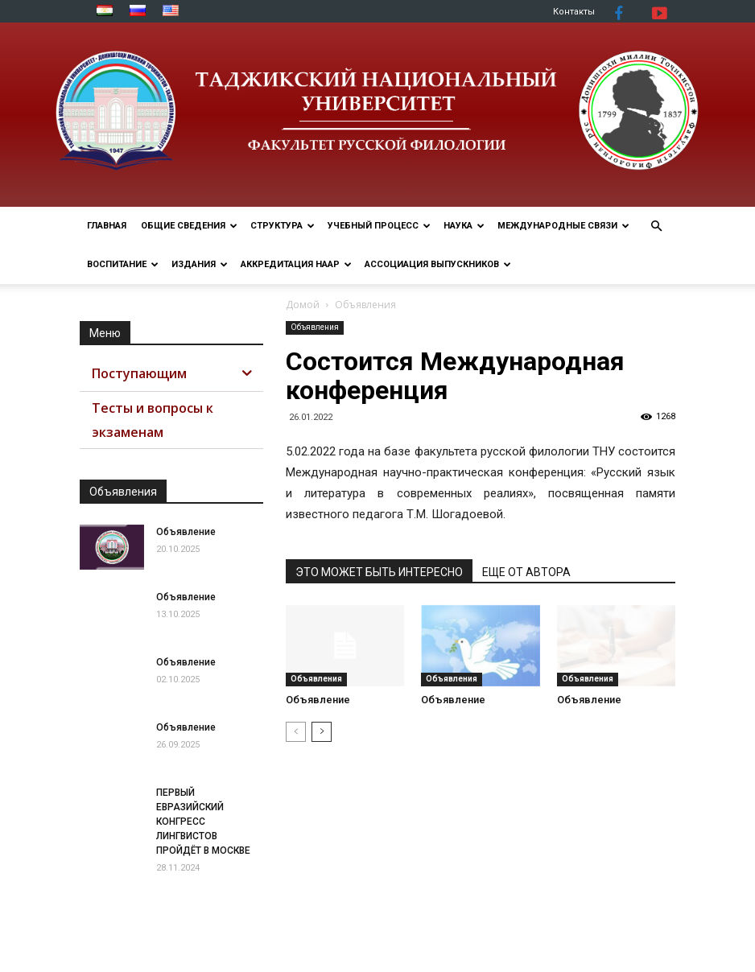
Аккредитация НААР (296, 264)
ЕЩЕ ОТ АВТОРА (526, 572)
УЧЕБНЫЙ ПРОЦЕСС (379, 225)
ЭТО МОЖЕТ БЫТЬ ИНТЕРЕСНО (379, 572)
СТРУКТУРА (282, 225)
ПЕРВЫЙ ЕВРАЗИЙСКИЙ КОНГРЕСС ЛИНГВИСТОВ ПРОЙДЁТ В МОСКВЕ (203, 821)
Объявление (318, 700)
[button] (656, 226)
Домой (303, 304)
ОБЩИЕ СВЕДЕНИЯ (189, 225)
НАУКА (464, 225)
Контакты (574, 11)
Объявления (315, 327)
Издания (199, 264)
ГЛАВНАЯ (106, 225)
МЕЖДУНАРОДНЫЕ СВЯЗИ (563, 225)
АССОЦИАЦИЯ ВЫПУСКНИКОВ (438, 264)
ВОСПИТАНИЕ (123, 264)
